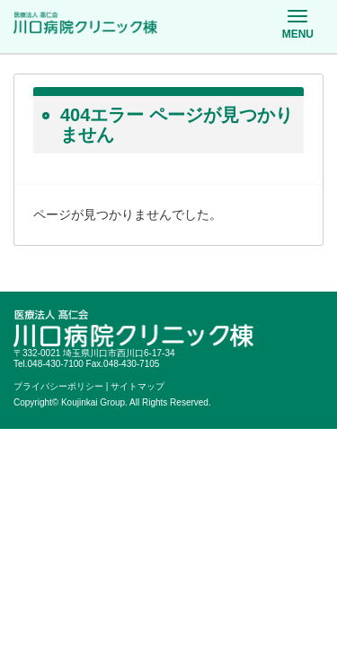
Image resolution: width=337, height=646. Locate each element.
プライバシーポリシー (58, 386)
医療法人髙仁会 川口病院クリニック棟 (85, 23)
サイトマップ (137, 386)
